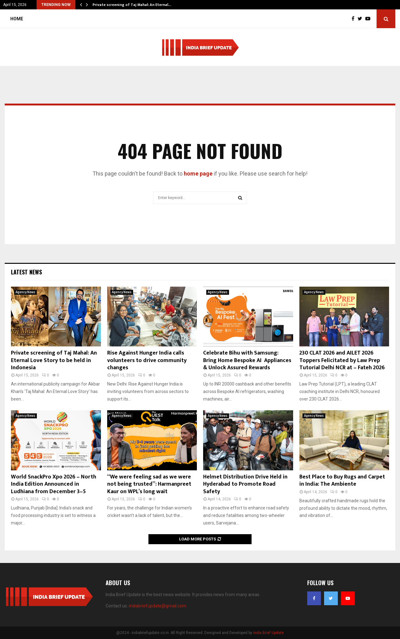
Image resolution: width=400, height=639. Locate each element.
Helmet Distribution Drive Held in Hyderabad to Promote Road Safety (245, 484)
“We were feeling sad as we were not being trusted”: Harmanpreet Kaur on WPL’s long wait (149, 484)
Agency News (25, 292)
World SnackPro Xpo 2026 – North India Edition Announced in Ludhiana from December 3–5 (53, 484)
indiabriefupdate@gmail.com (157, 605)
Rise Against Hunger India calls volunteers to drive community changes (147, 360)
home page (198, 173)
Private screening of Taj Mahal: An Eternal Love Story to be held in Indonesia (54, 360)
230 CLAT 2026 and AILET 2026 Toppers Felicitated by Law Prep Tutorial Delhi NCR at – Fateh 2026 (342, 360)
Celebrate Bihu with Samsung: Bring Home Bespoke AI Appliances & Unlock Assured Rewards (247, 360)
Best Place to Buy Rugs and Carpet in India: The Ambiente (342, 480)
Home (16, 18)
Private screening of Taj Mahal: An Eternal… (131, 5)
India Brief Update (268, 633)
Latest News (26, 272)
